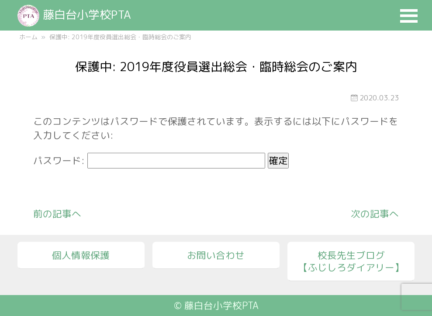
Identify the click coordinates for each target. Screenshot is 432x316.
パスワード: (149, 160)
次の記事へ (375, 213)
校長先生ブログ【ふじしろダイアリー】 (351, 261)
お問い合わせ (216, 255)
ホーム (28, 37)
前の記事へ (57, 213)
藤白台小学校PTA (74, 14)
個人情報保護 (81, 255)
